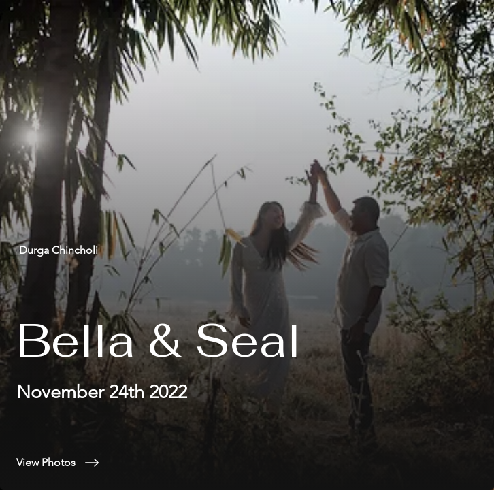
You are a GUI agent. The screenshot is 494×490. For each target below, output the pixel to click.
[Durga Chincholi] (247, 250)
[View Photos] (247, 463)
